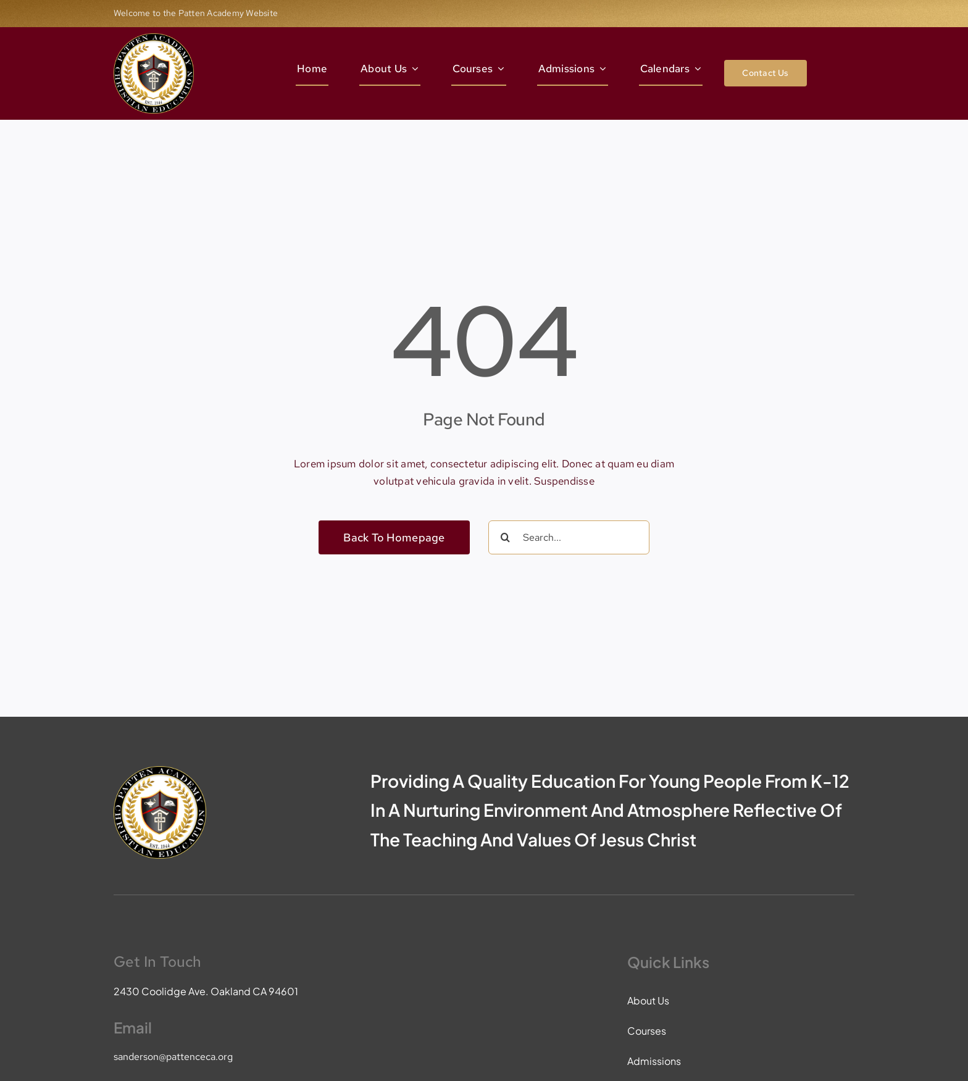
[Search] (505, 537)
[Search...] (568, 537)
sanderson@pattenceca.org (173, 1056)
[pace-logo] (154, 38)
